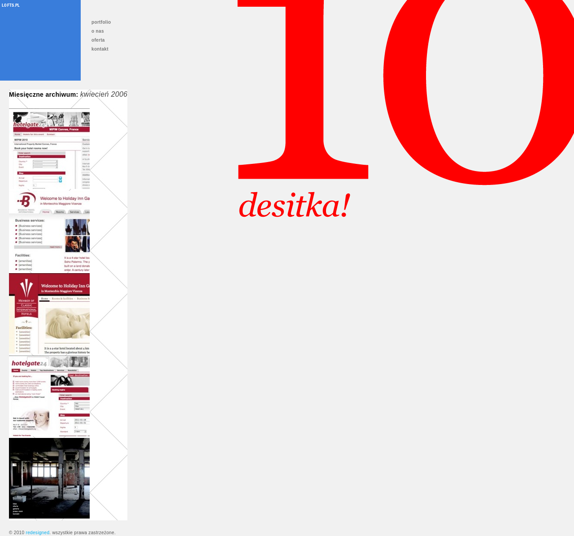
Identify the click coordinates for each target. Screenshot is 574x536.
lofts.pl (11, 5)
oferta (98, 40)
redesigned (37, 532)
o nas (97, 31)
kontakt (100, 49)
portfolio (101, 22)
